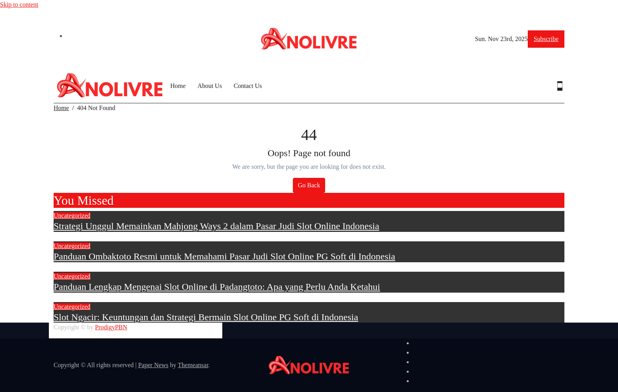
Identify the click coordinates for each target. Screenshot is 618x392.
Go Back (309, 185)
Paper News (153, 365)
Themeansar (193, 365)
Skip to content (19, 4)
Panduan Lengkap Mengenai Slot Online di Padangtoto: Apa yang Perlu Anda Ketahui (217, 287)
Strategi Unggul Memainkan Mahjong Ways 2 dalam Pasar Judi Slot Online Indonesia (216, 226)
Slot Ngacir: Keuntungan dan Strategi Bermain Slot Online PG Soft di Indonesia (206, 317)
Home (178, 85)
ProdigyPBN (111, 327)
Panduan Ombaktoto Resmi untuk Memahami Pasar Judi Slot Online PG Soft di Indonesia (224, 256)
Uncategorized (72, 215)
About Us (209, 85)
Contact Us (248, 85)
